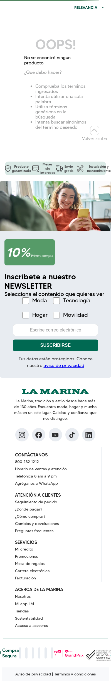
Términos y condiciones (75, 674)
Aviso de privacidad (33, 674)
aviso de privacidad (64, 365)
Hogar (40, 315)
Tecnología (76, 300)
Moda (39, 300)
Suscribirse (55, 345)
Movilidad (75, 315)
